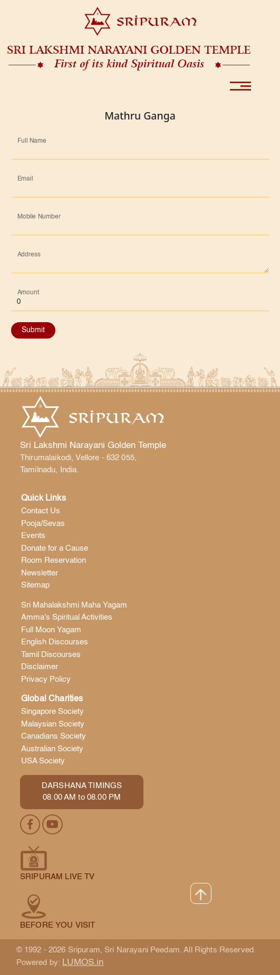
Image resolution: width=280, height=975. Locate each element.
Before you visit (57, 925)
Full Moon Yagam (51, 630)
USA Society (43, 761)
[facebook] (31, 825)
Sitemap (35, 585)
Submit (33, 330)
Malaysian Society (52, 724)
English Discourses (54, 642)
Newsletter (39, 573)
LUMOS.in (82, 962)
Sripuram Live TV (57, 877)
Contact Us (40, 511)
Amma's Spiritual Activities (66, 617)
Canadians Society (53, 736)
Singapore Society (52, 711)
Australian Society (52, 749)
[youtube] (52, 825)
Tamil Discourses (51, 655)
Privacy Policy (46, 679)
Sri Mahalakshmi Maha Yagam (74, 605)
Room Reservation (53, 560)
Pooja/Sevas (43, 524)
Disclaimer (39, 667)
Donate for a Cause (54, 548)
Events (33, 536)
